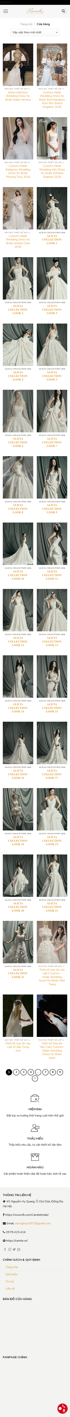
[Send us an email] (18, 1249)
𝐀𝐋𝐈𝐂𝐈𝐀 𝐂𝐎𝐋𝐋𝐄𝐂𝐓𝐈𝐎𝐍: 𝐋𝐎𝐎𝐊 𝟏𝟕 (52, 774)
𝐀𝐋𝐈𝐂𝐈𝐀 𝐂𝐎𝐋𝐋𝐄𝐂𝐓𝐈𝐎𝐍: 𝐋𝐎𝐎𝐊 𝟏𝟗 (52, 840)
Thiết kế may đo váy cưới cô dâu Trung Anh (18, 1047)
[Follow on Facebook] (5, 1249)
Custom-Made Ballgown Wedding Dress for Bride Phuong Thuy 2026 (18, 171)
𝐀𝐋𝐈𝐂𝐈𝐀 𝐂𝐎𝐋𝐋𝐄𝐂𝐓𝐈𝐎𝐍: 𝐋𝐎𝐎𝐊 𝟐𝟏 (52, 907)
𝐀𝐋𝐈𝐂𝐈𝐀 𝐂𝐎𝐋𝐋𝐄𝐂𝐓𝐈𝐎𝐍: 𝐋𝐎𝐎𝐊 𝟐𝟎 (18, 907)
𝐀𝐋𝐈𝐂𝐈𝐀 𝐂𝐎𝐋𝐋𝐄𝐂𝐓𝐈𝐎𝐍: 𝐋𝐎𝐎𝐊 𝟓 (52, 376)
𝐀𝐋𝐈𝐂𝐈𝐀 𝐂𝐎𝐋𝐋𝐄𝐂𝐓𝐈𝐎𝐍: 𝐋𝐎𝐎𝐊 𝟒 (18, 376)
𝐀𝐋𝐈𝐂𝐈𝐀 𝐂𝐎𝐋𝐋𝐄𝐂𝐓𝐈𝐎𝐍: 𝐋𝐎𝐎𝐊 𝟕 (52, 442)
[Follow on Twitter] (14, 1249)
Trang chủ (26, 24)
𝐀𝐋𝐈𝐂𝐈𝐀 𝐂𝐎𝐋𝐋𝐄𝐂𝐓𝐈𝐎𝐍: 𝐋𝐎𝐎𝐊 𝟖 (18, 508)
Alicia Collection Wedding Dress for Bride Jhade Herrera (18, 96)
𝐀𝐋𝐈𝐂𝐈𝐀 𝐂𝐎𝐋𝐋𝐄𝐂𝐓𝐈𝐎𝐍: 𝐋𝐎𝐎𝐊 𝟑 (52, 309)
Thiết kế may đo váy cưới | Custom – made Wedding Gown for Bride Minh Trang (52, 977)
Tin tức (10, 1282)
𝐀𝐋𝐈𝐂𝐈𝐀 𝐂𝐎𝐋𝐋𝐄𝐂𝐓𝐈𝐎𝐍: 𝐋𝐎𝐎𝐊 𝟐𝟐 (18, 973)
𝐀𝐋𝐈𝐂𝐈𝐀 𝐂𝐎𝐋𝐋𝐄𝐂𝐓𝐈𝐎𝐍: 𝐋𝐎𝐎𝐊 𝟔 (18, 442)
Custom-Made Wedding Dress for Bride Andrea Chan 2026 (18, 241)
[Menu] (5, 11)
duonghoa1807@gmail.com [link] (33, 1223)
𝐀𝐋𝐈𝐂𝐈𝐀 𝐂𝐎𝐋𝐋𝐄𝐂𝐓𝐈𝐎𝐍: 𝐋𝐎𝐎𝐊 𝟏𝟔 (18, 774)
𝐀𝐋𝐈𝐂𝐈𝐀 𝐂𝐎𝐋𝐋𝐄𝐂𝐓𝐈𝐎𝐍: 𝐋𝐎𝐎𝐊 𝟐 (18, 309)
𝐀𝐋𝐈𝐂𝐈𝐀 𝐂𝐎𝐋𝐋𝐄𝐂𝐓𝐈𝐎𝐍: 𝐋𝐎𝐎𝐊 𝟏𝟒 (18, 708)
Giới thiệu (12, 1274)
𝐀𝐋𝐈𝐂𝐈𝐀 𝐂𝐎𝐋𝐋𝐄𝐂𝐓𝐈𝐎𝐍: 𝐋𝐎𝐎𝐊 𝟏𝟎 (18, 575)
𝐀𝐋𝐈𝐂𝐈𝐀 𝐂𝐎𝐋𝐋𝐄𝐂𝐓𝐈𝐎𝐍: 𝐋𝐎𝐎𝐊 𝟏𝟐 (18, 641)
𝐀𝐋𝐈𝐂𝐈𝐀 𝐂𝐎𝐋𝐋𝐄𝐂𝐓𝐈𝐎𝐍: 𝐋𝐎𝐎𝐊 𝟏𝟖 (18, 840)
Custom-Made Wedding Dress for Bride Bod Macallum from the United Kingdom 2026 (52, 100)
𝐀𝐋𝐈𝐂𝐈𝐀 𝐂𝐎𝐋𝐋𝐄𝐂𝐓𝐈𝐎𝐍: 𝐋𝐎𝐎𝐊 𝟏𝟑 (52, 641)
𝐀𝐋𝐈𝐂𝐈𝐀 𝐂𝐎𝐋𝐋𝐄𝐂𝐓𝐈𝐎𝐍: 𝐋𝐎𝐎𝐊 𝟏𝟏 (52, 575)
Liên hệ (10, 1289)
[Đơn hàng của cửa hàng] (35, 32)
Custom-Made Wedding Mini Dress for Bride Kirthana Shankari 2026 (52, 171)
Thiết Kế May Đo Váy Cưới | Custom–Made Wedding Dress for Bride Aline (52, 1051)
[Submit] (63, 11)
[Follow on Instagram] (9, 1249)
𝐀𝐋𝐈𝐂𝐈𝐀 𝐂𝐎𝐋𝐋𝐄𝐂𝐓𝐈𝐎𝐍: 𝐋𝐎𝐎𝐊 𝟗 (52, 508)
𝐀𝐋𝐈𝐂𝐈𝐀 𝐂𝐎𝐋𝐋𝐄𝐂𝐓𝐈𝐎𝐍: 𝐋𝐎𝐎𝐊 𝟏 (52, 239)
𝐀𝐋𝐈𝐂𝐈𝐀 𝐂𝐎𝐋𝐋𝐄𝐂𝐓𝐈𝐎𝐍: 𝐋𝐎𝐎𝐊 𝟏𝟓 (52, 708)
